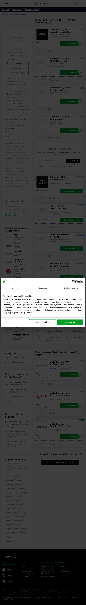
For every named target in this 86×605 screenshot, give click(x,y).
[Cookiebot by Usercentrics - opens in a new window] (73, 281)
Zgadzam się (70, 322)
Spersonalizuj (42, 322)
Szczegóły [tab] (43, 288)
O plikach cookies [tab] (71, 288)
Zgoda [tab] (15, 288)
